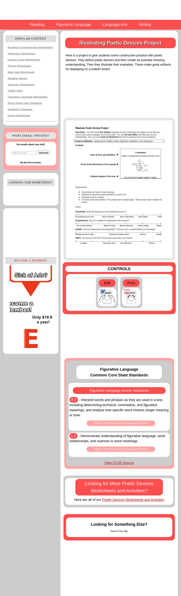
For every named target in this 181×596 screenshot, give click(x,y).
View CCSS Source (119, 463)
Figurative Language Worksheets (28, 96)
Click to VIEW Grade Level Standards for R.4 (121, 423)
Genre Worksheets (19, 115)
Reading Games (17, 78)
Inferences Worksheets (21, 53)
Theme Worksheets (19, 65)
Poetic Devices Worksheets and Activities (133, 500)
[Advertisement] (31, 232)
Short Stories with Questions (25, 103)
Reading (37, 24)
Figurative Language (73, 24)
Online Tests (15, 90)
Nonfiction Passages (20, 109)
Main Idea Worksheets (21, 72)
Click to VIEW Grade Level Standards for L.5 (121, 449)
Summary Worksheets (21, 84)
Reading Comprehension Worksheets (30, 47)
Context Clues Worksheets (24, 59)
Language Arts (115, 24)
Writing (145, 24)
